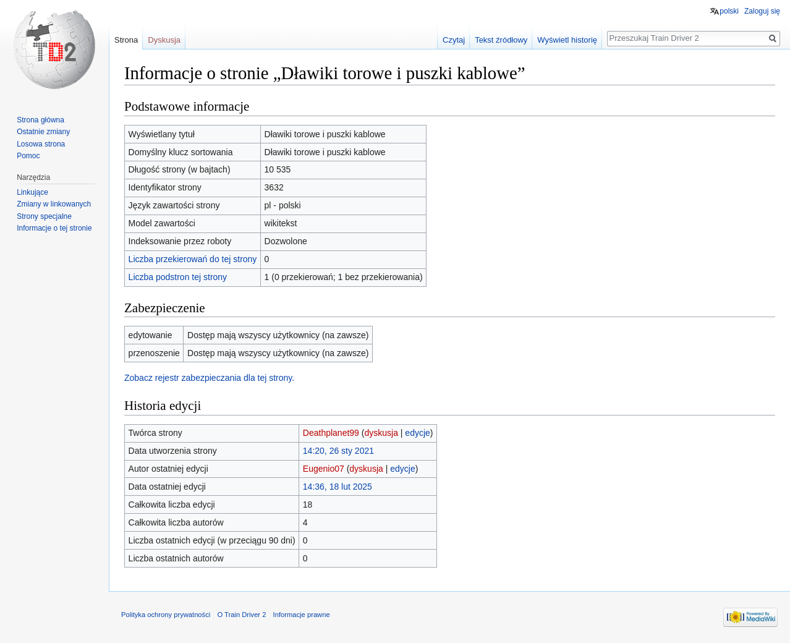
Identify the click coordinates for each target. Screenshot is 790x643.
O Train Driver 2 (241, 614)
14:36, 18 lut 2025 (337, 487)
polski (729, 11)
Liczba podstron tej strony (178, 277)
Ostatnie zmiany (43, 131)
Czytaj (454, 40)
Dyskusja (164, 40)
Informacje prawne (301, 614)
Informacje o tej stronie (54, 228)
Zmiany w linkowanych (54, 204)
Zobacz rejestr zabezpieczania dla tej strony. (209, 378)
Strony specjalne (44, 216)
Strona (126, 40)
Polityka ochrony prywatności (165, 614)
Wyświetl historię (567, 40)
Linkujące (32, 192)
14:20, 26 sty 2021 (338, 451)
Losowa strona (41, 144)
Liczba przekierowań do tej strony (193, 259)
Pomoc (28, 155)
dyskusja (380, 433)
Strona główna (40, 120)
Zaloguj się (762, 11)
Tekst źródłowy (501, 40)
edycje (417, 433)
